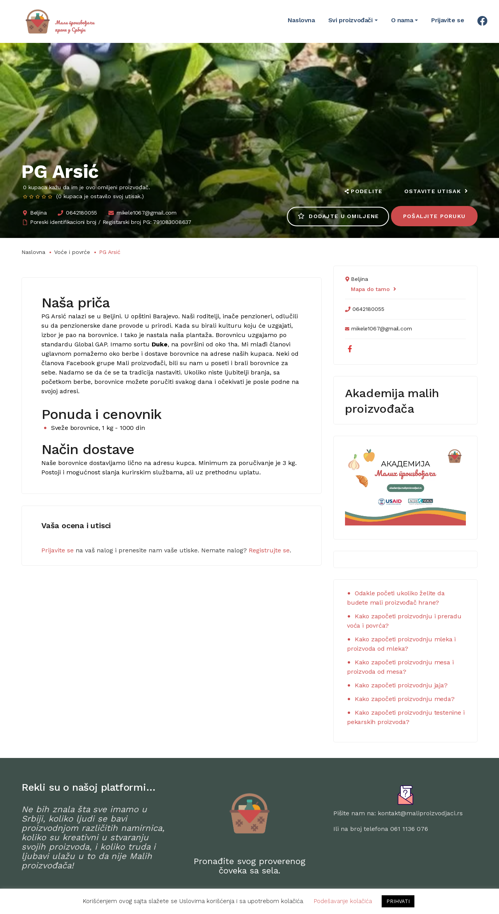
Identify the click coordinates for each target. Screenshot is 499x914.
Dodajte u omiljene (337, 216)
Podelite (363, 191)
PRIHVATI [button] (398, 901)
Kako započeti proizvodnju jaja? (401, 685)
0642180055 (81, 212)
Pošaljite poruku (433, 216)
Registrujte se (269, 550)
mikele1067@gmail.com (147, 212)
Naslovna (33, 252)
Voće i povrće (72, 252)
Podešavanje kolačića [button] (343, 901)
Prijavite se (57, 550)
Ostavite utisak (436, 191)
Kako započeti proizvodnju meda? (405, 699)
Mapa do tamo (373, 289)
